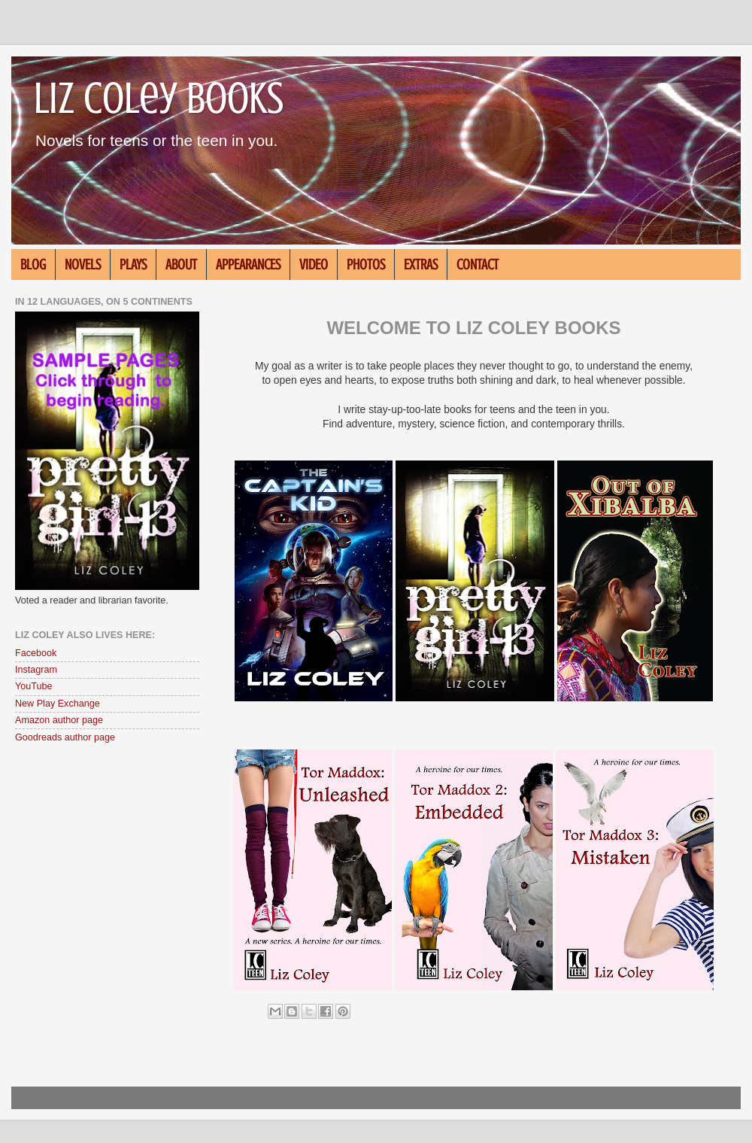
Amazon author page (59, 720)
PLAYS (133, 264)
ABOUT (181, 264)
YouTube (34, 686)
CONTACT (477, 264)
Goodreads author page (65, 737)
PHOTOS (366, 264)
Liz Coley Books (159, 98)
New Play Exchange (57, 703)
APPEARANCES (248, 264)
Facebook (35, 653)
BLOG (33, 264)
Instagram (36, 669)
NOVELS (83, 264)
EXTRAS (421, 264)
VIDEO (313, 264)
